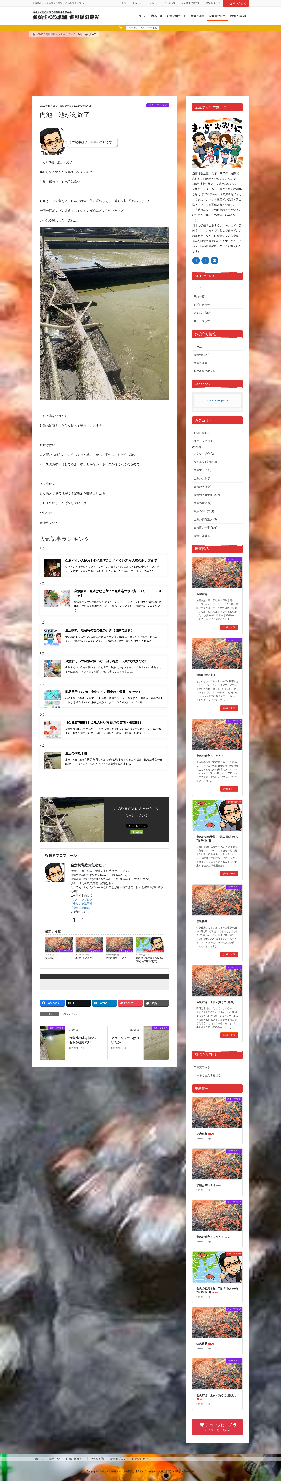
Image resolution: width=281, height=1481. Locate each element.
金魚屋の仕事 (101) (205, 527)
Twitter (152, 3)
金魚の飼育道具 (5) (205, 519)
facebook (138, 3)
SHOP (124, 3)
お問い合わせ (235, 3)
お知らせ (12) (202, 432)
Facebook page (217, 400)
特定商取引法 (213, 3)
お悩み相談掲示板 (204, 371)
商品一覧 (199, 296)
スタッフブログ (158, 105)
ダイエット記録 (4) (205, 461)
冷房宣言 (49, 963)
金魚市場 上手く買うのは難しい (216, 1002)
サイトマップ (168, 3)
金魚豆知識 (200, 362)
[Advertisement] (140, 66)
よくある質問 (202, 312)
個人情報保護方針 (190, 3)
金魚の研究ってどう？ (117, 963)
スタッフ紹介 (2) (204, 453)
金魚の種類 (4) (202, 503)
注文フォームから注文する (143, 28)
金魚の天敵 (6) (202, 478)
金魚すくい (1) (202, 470)
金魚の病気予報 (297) (207, 494)
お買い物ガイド (75, 1458)
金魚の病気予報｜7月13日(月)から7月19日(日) (149, 965)
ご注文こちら (202, 1067)
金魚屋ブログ (118, 1458)
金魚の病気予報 (82, 908)
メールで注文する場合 (207, 1075)
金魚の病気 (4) (202, 486)
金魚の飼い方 (202, 354)
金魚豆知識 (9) (202, 535)
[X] (73, 925)
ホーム (198, 288)
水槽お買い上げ (83, 963)
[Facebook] (82, 925)
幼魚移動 (201, 921)
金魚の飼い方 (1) (204, 511)
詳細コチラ (229, 627)
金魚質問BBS (81, 912)
